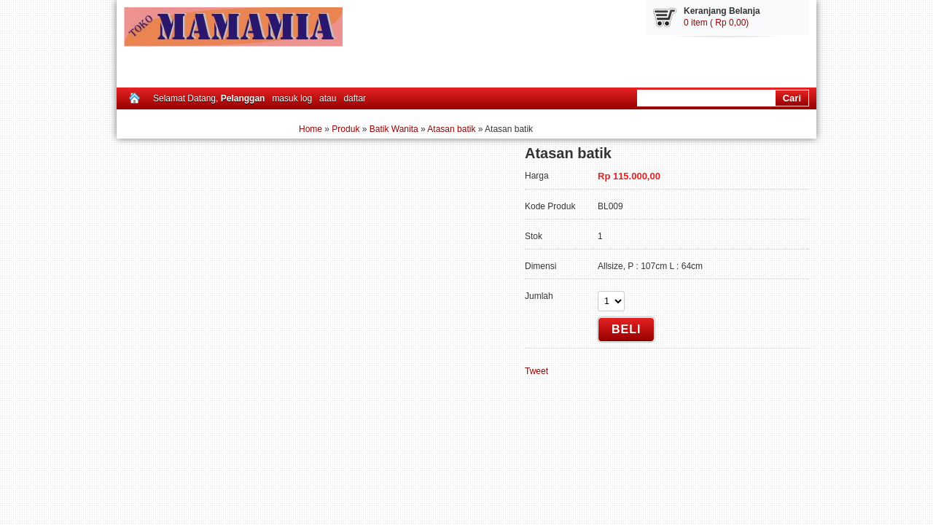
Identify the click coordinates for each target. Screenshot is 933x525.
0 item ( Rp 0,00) (716, 23)
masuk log (292, 98)
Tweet (536, 371)
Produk (345, 129)
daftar (354, 98)
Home (310, 129)
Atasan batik (451, 129)
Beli (626, 329)
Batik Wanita (394, 129)
